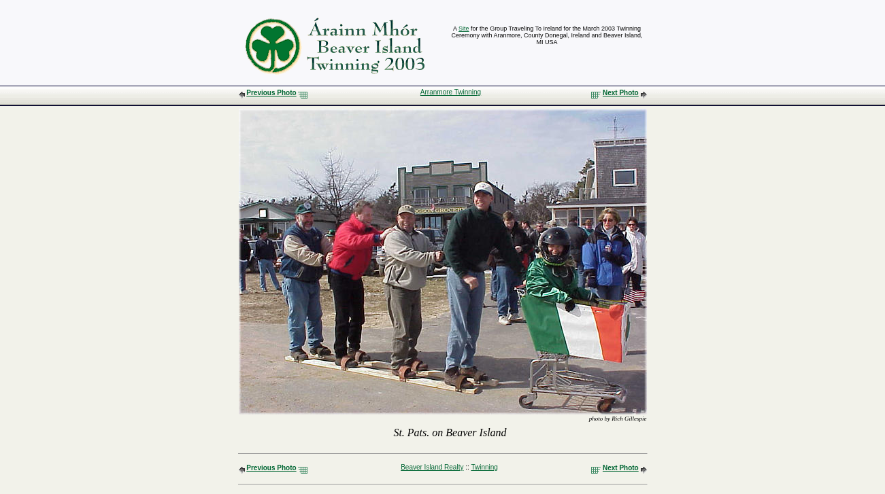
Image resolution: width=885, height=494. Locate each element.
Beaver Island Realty (432, 467)
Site (463, 28)
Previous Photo (271, 92)
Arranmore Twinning (450, 92)
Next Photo (621, 92)
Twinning (484, 467)
